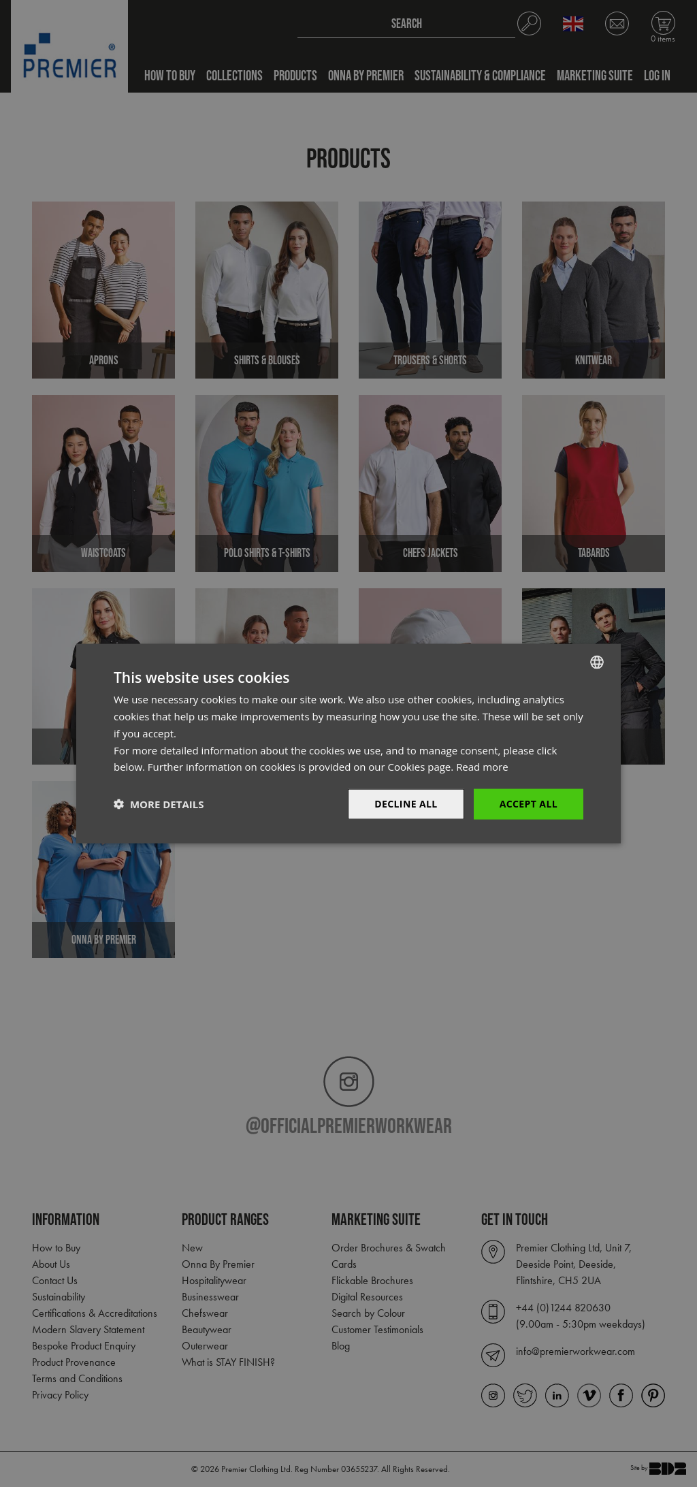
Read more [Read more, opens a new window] (482, 766)
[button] (159, 804)
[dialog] (348, 743)
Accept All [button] (528, 803)
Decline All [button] (405, 803)
